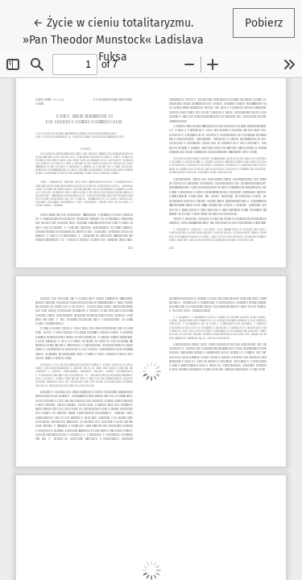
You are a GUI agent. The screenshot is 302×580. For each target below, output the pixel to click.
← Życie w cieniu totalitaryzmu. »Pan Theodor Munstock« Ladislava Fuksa (113, 39)
